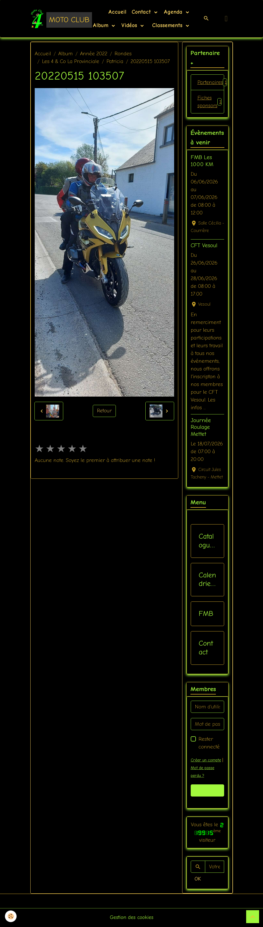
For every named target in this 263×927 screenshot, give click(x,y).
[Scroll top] (252, 916)
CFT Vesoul (204, 245)
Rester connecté (209, 743)
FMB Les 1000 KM (202, 161)
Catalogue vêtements (207, 541)
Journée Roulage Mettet (201, 428)
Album (101, 25)
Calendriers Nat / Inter (207, 580)
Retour (104, 411)
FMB (206, 614)
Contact (142, 12)
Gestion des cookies (131, 918)
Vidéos (130, 25)
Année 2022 (93, 54)
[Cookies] (11, 916)
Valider (207, 791)
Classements (167, 25)
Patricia (114, 61)
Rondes (123, 54)
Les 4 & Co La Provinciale (70, 61)
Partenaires (210, 82)
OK (198, 879)
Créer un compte (206, 760)
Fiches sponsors (209, 102)
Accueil (117, 12)
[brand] (54, 18)
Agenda (174, 12)
